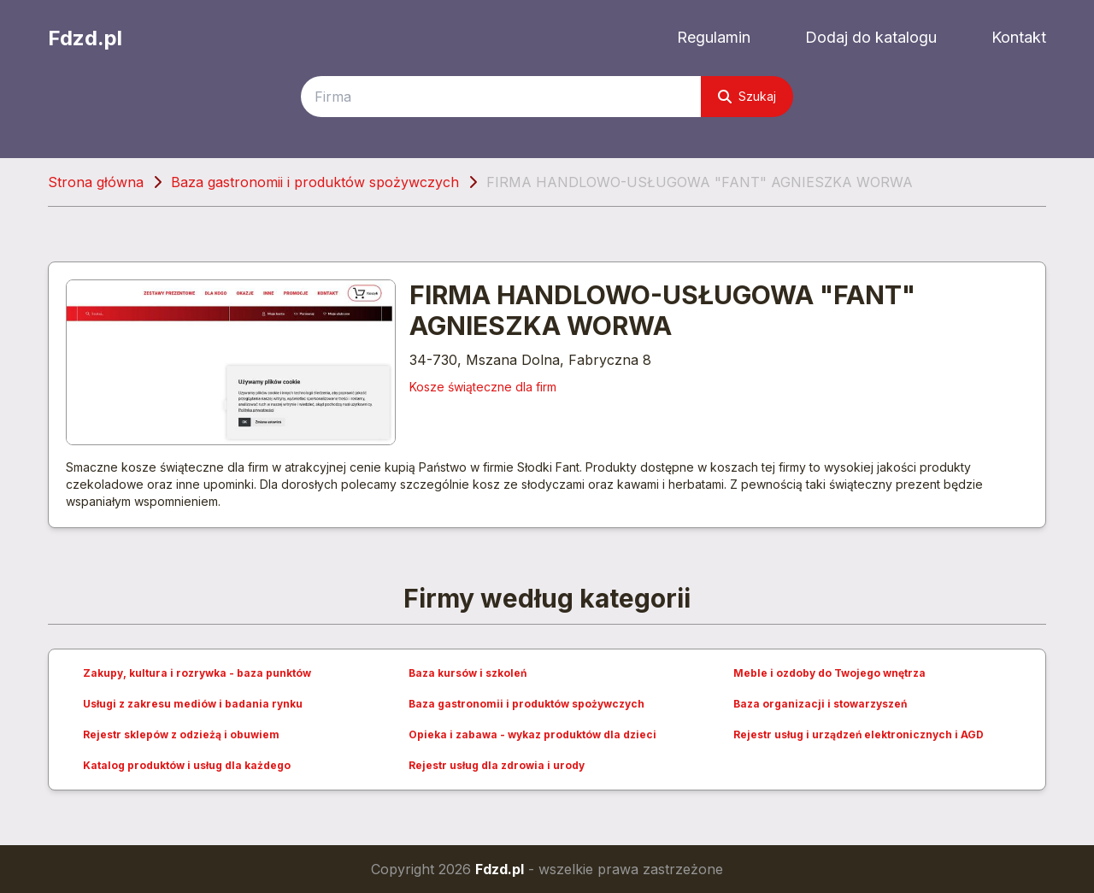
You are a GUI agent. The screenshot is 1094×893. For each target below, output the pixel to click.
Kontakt (1018, 37)
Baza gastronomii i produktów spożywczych (315, 182)
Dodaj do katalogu (871, 37)
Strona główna (96, 182)
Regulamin (713, 37)
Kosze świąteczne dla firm (482, 386)
